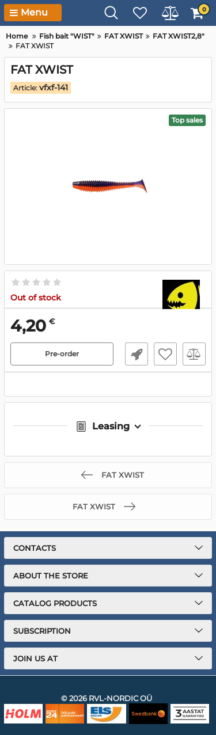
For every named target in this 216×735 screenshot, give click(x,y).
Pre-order (62, 353)
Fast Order (136, 353)
